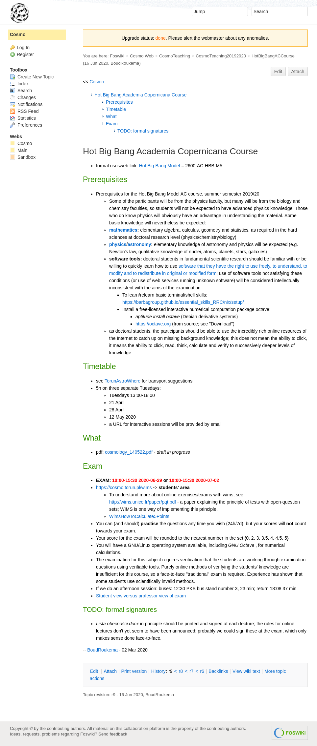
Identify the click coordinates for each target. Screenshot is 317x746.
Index (19, 83)
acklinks (218, 671)
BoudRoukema (124, 63)
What (111, 116)
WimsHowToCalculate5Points (139, 516)
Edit (278, 71)
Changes (23, 97)
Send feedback (112, 734)
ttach (110, 671)
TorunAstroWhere (122, 380)
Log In (23, 47)
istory (158, 671)
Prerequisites (119, 102)
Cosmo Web (142, 55)
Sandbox (23, 157)
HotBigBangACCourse (273, 55)
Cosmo (96, 81)
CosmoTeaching (174, 55)
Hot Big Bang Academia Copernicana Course (140, 94)
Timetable (116, 109)
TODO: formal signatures (142, 131)
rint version (134, 671)
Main (18, 150)
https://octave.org (153, 323)
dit (94, 671)
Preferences (26, 125)
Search (21, 90)
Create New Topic (32, 76)
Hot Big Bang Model (159, 165)
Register (25, 54)
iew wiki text (246, 671)
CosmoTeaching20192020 (221, 55)
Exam (112, 123)
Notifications (26, 104)
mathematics (123, 230)
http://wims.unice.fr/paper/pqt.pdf (142, 502)
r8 (181, 671)
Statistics (23, 118)
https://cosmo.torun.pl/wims (124, 487)
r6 (202, 671)
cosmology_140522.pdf (129, 452)
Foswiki (117, 55)
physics (117, 244)
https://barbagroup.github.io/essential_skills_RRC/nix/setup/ (183, 302)
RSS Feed (24, 111)
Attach (298, 71)
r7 (191, 671)
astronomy (139, 244)
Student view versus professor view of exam (141, 595)
